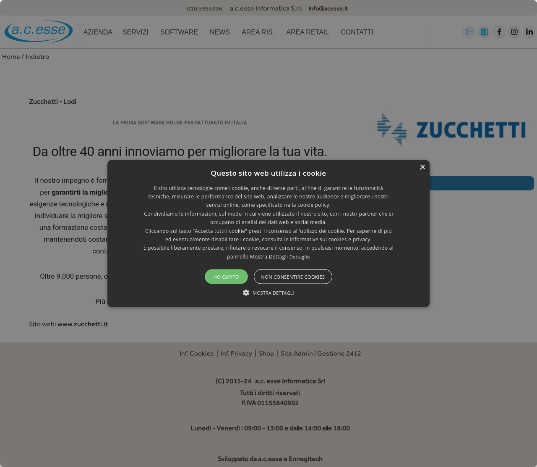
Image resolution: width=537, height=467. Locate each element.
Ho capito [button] (226, 277)
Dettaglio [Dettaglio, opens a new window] (299, 256)
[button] (268, 233)
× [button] (422, 167)
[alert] (268, 233)
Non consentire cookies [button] (293, 277)
